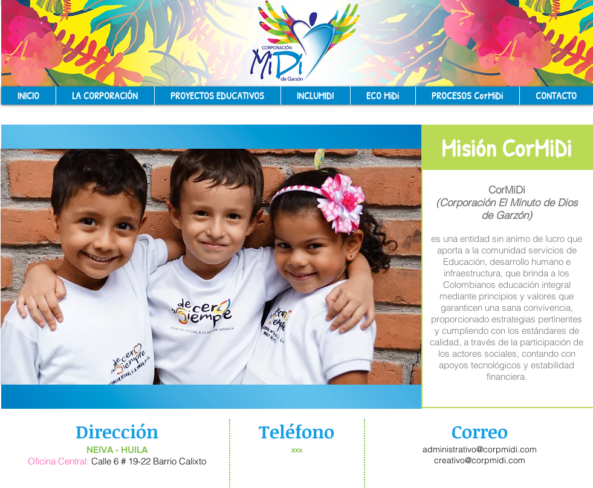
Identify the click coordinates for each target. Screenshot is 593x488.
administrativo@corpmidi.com (480, 449)
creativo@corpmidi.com (479, 460)
